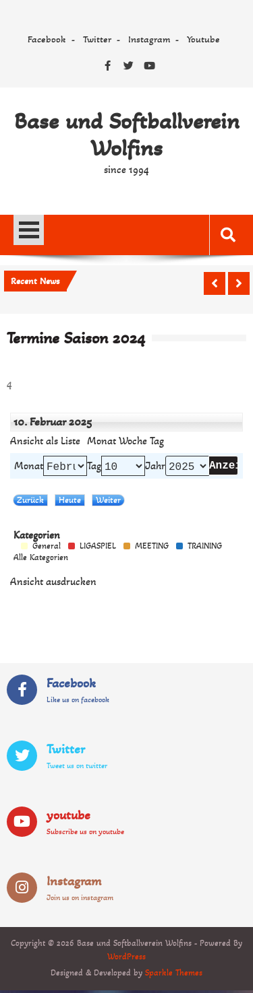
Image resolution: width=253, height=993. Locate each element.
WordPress (126, 959)
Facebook (47, 39)
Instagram (149, 39)
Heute (70, 502)
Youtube (203, 39)
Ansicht (53, 584)
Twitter (97, 39)
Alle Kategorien (40, 560)
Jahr (155, 467)
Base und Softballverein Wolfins (127, 135)
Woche (133, 441)
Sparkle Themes (173, 975)
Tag (94, 467)
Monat (101, 441)
